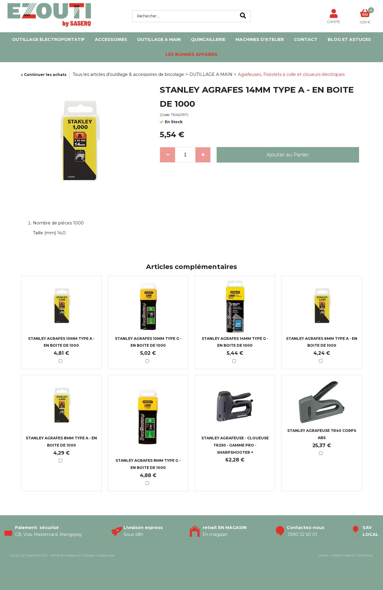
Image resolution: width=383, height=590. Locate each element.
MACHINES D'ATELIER (259, 39)
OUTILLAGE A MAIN (159, 39)
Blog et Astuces (349, 39)
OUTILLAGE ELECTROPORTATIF (48, 39)
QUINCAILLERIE (208, 39)
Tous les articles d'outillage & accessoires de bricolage (128, 74)
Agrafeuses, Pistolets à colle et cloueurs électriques (291, 74)
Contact (305, 39)
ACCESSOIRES (111, 39)
